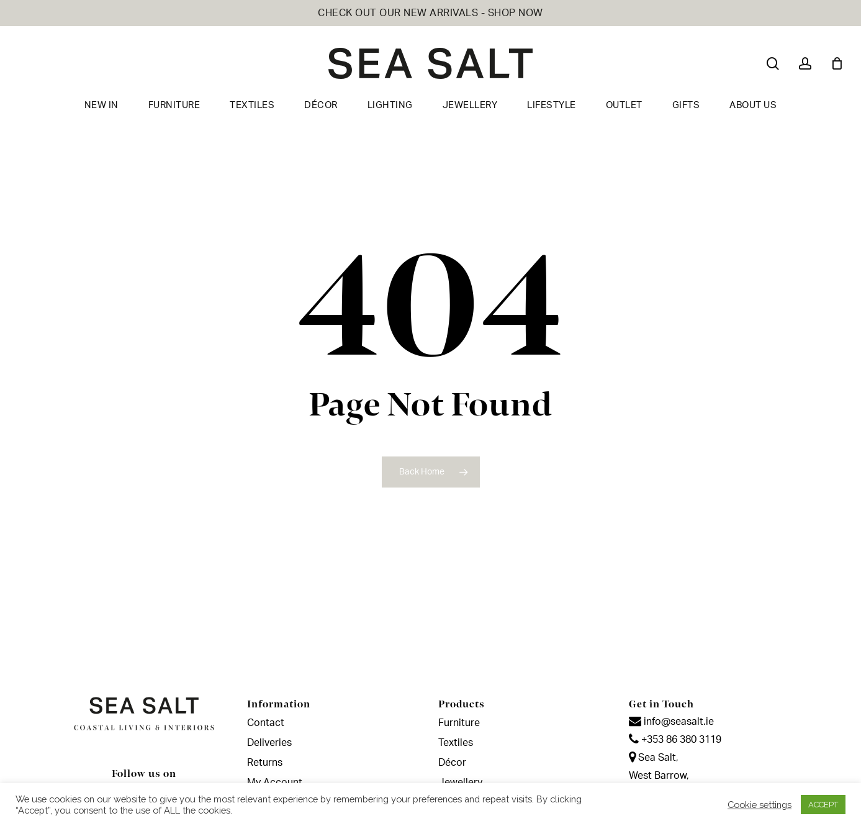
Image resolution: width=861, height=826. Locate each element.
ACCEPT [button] (823, 804)
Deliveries (269, 743)
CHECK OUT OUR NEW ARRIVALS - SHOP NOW (430, 13)
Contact (265, 723)
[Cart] (837, 63)
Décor (452, 763)
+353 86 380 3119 (675, 740)
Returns (264, 763)
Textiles (455, 743)
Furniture (459, 723)
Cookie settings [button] (759, 804)
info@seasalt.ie (671, 722)
